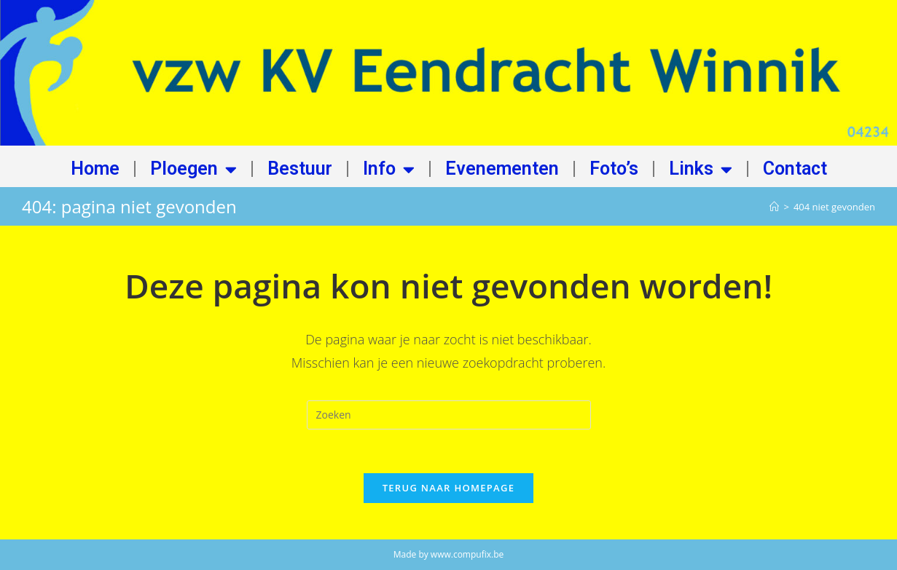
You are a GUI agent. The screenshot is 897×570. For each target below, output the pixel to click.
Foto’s (613, 169)
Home (95, 169)
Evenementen (502, 169)
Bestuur (299, 169)
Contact (795, 169)
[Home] (774, 206)
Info (389, 169)
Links (700, 169)
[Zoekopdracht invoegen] (449, 415)
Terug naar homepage (449, 487)
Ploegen (193, 169)
